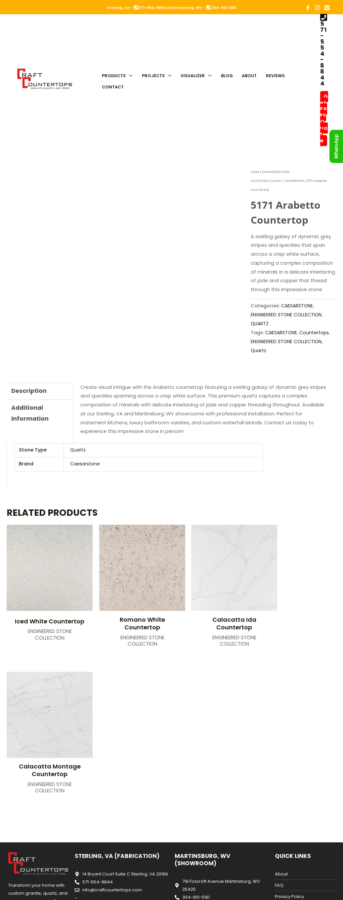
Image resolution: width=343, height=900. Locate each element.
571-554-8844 (323, 53)
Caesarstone (86, 463)
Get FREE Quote (324, 118)
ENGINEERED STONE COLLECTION (287, 314)
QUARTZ (277, 181)
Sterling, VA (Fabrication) (117, 701)
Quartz (290, 350)
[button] (129, 74)
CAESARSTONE (296, 181)
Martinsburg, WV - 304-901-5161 (202, 7)
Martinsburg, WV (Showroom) (202, 704)
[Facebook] (308, 8)
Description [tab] (29, 391)
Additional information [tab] (30, 413)
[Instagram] (317, 8)
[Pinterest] (327, 8)
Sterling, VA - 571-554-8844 (136, 7)
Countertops (266, 341)
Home (255, 172)
